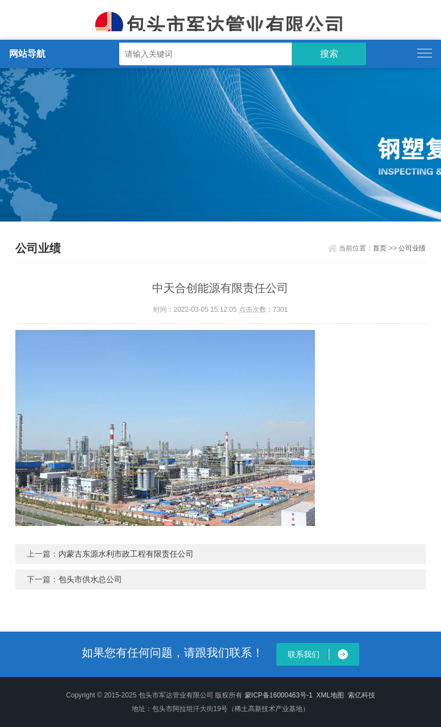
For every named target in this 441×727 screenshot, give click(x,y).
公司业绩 (412, 248)
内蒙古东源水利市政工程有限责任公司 (126, 553)
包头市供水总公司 (90, 579)
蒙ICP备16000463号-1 (279, 695)
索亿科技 (361, 695)
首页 (380, 248)
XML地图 (330, 695)
